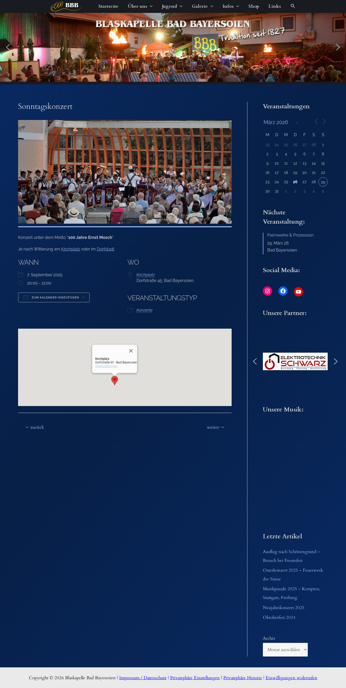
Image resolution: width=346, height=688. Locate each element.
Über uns (140, 6)
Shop (253, 6)
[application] (150, 6)
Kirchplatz (70, 249)
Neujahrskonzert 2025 (283, 608)
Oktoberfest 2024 (279, 617)
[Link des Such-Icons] (293, 6)
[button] (8, 47)
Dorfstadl (105, 249)
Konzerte (145, 310)
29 (323, 182)
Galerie (202, 6)
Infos (231, 6)
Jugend (172, 6)
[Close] (131, 351)
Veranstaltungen (106, 366)
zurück (35, 427)
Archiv (269, 638)
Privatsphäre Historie (242, 678)
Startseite (108, 6)
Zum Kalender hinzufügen (51, 297)
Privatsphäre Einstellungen (195, 678)
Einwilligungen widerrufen (291, 678)
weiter (215, 427)
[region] (173, 47)
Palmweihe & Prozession (290, 235)
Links (275, 6)
